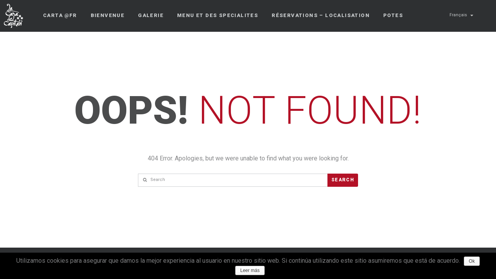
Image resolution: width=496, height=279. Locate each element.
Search (342, 180)
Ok (472, 261)
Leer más (250, 270)
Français (458, 14)
